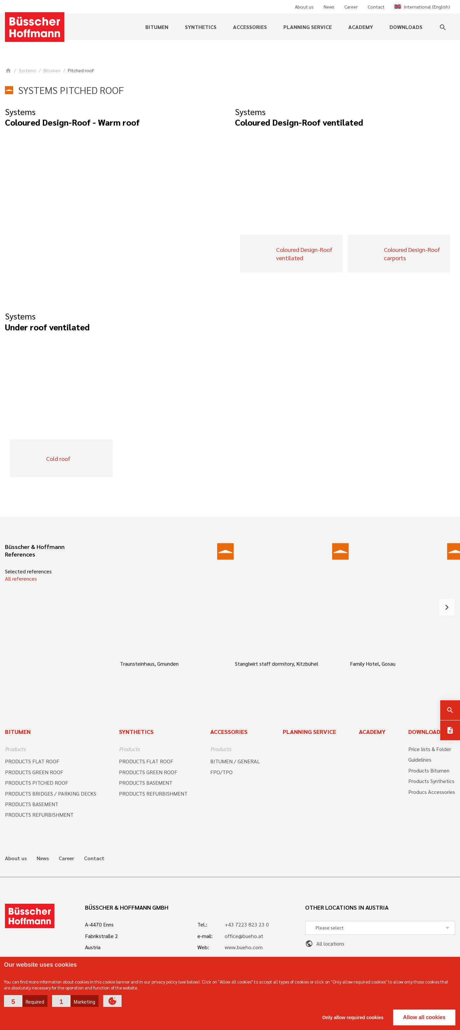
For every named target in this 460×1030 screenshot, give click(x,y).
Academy (360, 26)
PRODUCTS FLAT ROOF (32, 761)
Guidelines (419, 759)
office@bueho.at (244, 935)
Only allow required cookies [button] (353, 1017)
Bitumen (156, 26)
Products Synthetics (431, 780)
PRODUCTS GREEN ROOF (34, 772)
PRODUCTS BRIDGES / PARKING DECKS (50, 793)
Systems (27, 70)
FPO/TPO (221, 772)
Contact (376, 7)
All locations (324, 943)
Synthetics (200, 26)
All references (21, 578)
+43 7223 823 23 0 (247, 924)
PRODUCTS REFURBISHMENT (39, 814)
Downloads (405, 26)
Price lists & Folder (429, 748)
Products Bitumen (428, 770)
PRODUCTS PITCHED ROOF (36, 782)
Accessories (250, 26)
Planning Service (309, 731)
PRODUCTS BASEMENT (31, 804)
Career (351, 7)
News (329, 7)
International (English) (422, 7)
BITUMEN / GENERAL (235, 761)
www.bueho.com (244, 947)
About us (304, 7)
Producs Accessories (431, 791)
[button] (25, 1001)
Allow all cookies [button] (424, 1017)
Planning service (307, 26)
